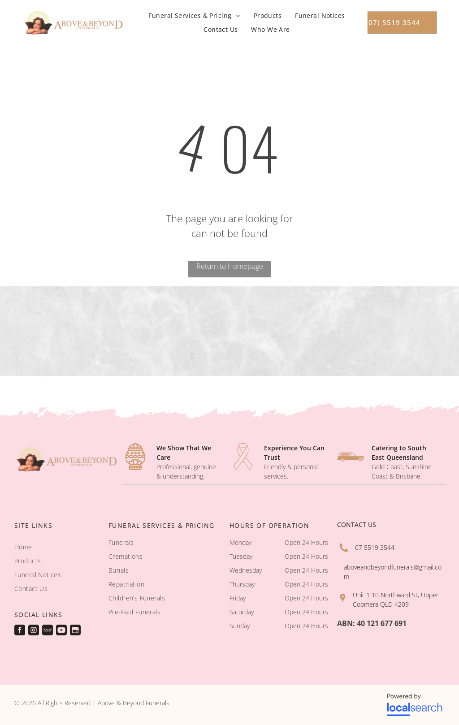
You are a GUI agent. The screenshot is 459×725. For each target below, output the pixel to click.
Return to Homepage (229, 266)
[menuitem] (194, 15)
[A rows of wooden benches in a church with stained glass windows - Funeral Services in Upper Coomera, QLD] (344, 331)
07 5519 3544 (374, 547)
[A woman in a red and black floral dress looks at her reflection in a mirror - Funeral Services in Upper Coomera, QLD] (191, 331)
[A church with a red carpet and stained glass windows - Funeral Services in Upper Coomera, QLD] (38, 331)
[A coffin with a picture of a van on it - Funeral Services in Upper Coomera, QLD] (115, 331)
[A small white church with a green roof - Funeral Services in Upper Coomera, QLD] (268, 331)
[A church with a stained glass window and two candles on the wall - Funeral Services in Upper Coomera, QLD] (420, 331)
